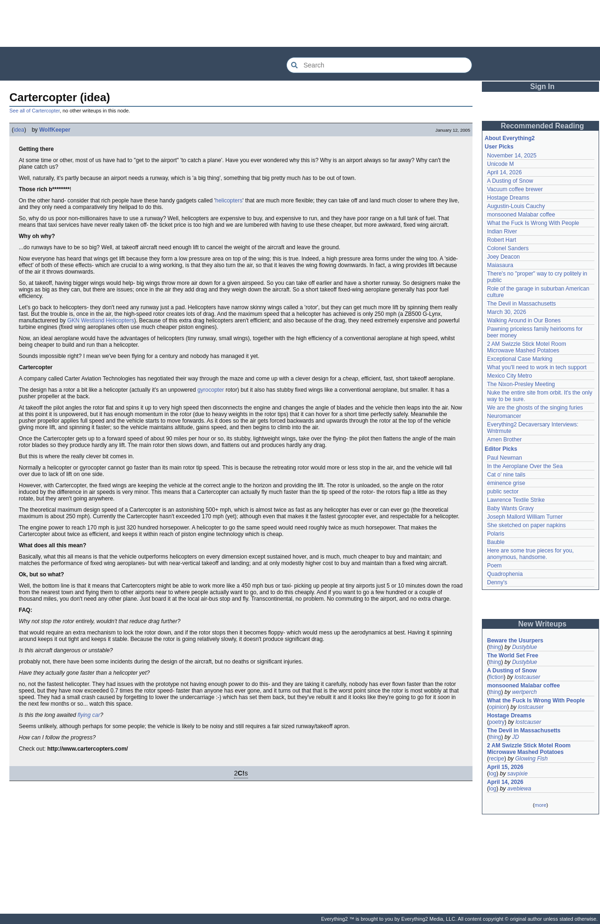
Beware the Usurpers (515, 640)
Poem (494, 565)
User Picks (499, 146)
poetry (496, 722)
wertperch (524, 692)
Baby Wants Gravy (510, 508)
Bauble (495, 542)
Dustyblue (524, 647)
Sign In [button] (542, 86)
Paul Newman (504, 458)
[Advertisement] (300, 23)
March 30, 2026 (506, 312)
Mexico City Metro (509, 376)
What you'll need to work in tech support (536, 367)
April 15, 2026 (505, 767)
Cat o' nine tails (506, 474)
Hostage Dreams (508, 197)
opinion (498, 707)
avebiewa (519, 788)
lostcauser (527, 677)
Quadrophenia (505, 574)
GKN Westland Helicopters (100, 320)
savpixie (517, 773)
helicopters (228, 200)
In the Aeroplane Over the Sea (524, 466)
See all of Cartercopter (34, 110)
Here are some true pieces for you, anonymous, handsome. (530, 553)
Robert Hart (501, 240)
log (492, 773)
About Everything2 (510, 138)
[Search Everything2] (379, 65)
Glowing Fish (531, 758)
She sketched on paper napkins (526, 525)
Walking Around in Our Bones (524, 320)
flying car (88, 715)
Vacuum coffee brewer (515, 189)
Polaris (495, 533)
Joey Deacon (503, 256)
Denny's (497, 582)
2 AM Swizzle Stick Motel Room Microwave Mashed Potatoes (526, 347)
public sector (502, 491)
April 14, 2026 (504, 172)
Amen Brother (504, 439)
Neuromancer (504, 416)
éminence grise (506, 483)
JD (515, 737)
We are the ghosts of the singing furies (535, 407)
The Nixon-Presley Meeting (521, 384)
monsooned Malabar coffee (521, 214)
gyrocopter (210, 390)
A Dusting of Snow (510, 181)
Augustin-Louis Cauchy (516, 206)
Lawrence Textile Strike (516, 500)
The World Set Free (512, 655)
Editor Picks (501, 449)
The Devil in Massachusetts (521, 303)
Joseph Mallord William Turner (524, 517)
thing (495, 647)
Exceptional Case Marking (519, 359)
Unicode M (500, 164)
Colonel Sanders (508, 248)
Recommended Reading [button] (542, 126)
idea (19, 130)
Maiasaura (500, 265)
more (540, 805)
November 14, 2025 (511, 155)
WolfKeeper (54, 130)
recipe (496, 758)
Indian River (502, 231)
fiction (496, 677)
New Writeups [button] (542, 624)
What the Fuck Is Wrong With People (533, 223)
